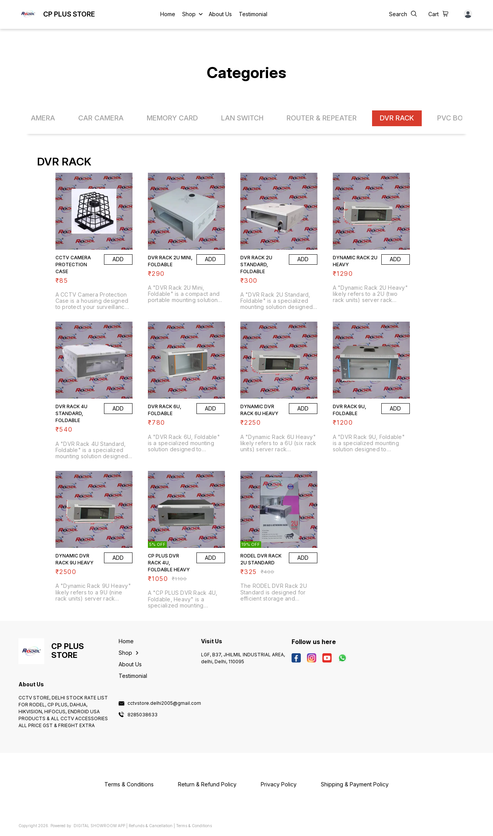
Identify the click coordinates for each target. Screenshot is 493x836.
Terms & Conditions (194, 825)
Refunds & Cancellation (151, 825)
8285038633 (142, 715)
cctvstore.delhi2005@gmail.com (164, 703)
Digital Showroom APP (99, 825)
